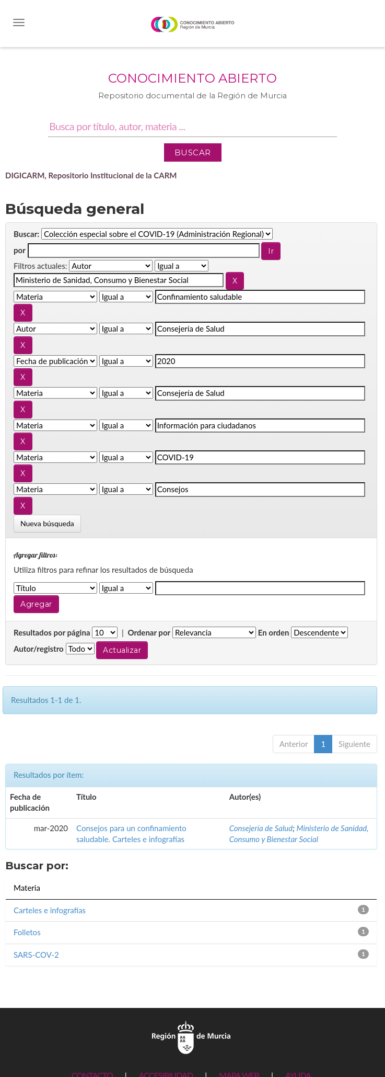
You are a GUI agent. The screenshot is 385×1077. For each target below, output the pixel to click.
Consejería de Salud (261, 828)
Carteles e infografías (50, 910)
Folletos (27, 932)
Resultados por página (52, 632)
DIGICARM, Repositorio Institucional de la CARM (91, 175)
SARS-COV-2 (36, 954)
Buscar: (26, 234)
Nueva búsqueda (47, 523)
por (20, 250)
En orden (273, 632)
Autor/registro (39, 648)
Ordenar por (148, 632)
